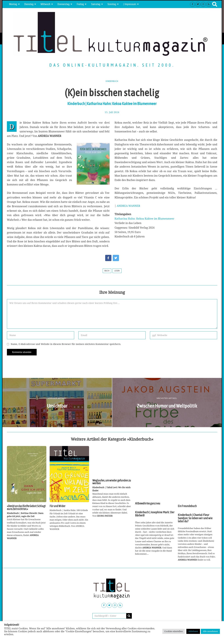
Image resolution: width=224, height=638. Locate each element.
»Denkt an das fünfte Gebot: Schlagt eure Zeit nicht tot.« (26, 507)
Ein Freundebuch (187, 506)
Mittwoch (45, 4)
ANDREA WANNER (128, 206)
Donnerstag (64, 4)
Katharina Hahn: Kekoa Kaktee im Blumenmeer (144, 218)
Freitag (80, 4)
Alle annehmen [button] (210, 631)
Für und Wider (57, 506)
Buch (107, 271)
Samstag (95, 4)
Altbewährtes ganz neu (147, 503)
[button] (129, 616)
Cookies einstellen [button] (173, 631)
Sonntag (111, 4)
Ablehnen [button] (193, 631)
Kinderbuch (112, 81)
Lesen (117, 271)
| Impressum (129, 4)
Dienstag (29, 4)
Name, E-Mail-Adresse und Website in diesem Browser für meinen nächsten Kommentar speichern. (66, 344)
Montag (13, 4)
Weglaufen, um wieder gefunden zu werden (111, 482)
